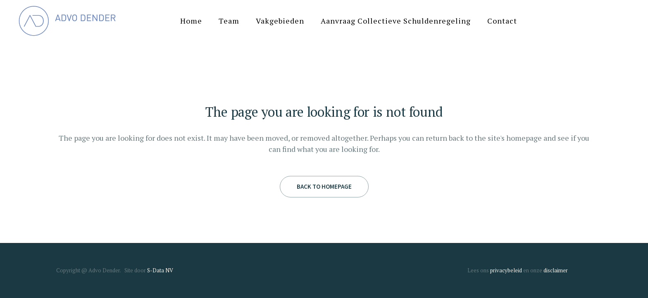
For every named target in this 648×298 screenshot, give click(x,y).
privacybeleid (506, 270)
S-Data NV (160, 270)
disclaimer (555, 270)
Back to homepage (324, 186)
